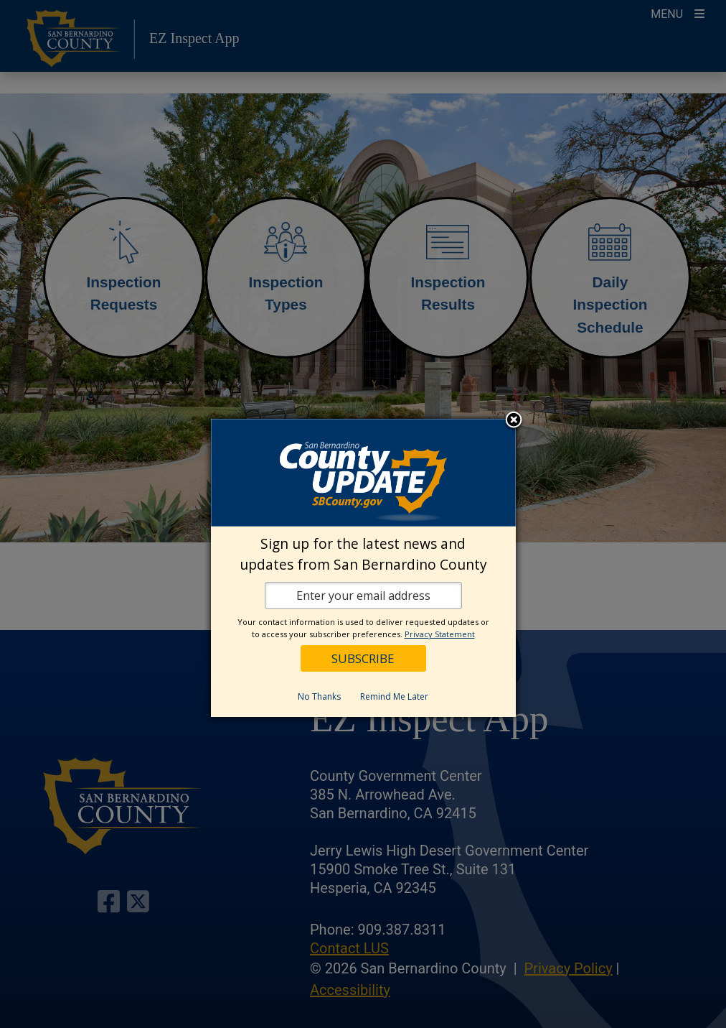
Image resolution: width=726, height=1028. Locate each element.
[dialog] (363, 568)
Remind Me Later (394, 696)
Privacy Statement (440, 634)
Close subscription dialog (513, 421)
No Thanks (319, 696)
